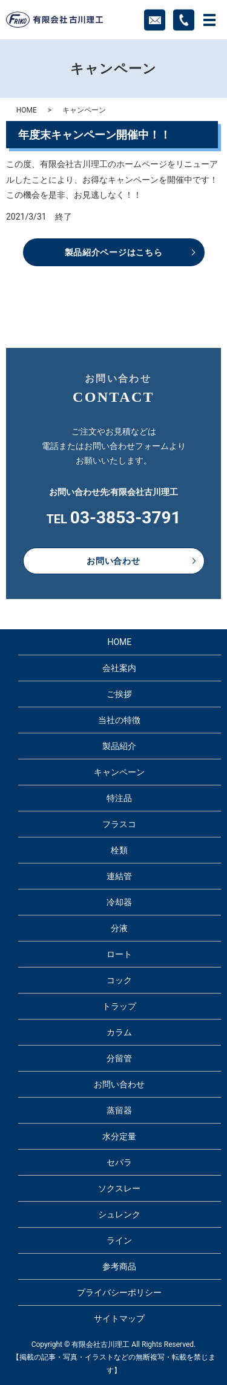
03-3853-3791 (125, 518)
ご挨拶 (119, 694)
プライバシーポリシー (119, 1292)
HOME (26, 110)
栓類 (119, 850)
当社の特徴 (119, 720)
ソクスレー (119, 1188)
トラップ (119, 1006)
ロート (119, 954)
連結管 (119, 876)
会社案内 (119, 668)
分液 (119, 928)
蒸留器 (119, 1110)
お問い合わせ (113, 561)
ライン (119, 1240)
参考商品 (119, 1266)
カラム (119, 1032)
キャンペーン (119, 772)
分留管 (119, 1058)
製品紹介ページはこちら (114, 252)
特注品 (119, 798)
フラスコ (119, 824)
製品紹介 (119, 746)
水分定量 (119, 1136)
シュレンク (119, 1214)
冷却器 (119, 902)
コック (119, 980)
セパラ (119, 1162)
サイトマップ (119, 1318)
